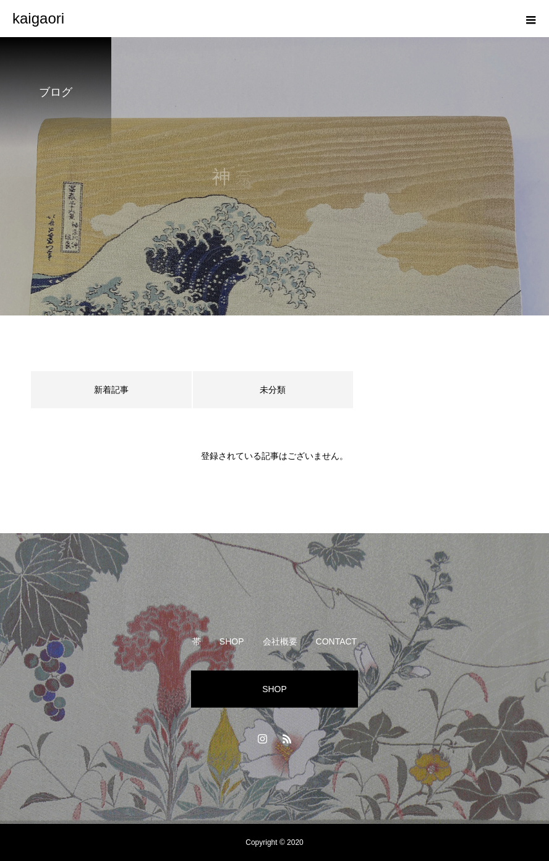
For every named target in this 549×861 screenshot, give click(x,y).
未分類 (273, 390)
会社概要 (280, 641)
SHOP (231, 641)
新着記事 (111, 390)
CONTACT (336, 641)
